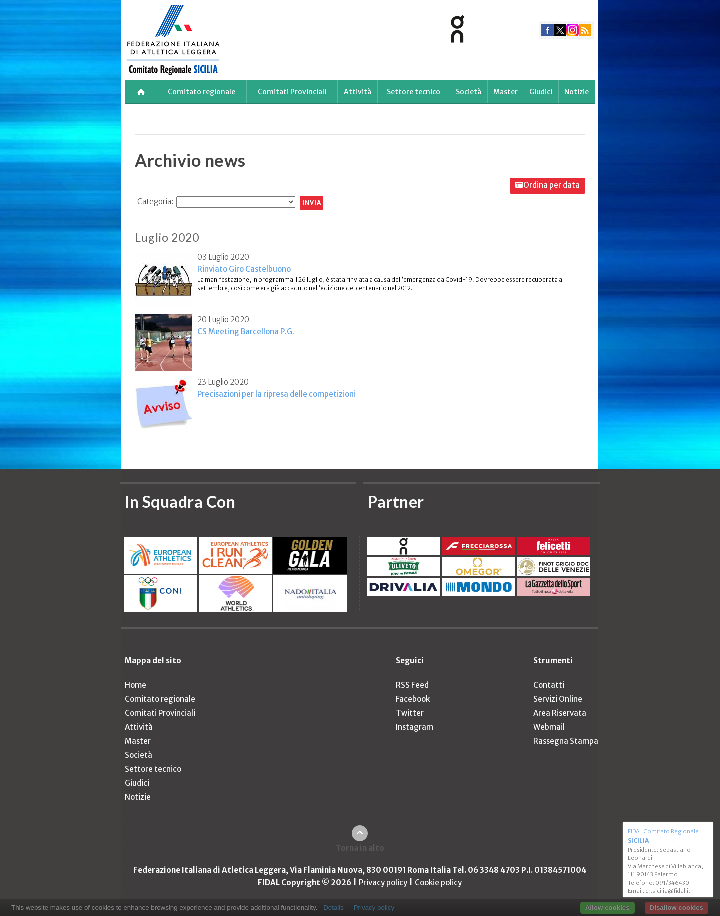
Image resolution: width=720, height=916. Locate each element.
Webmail (549, 727)
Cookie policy (438, 882)
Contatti (549, 685)
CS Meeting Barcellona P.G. (246, 331)
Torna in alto (360, 848)
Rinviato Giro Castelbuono (244, 269)
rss (585, 30)
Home (135, 685)
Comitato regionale (202, 91)
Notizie (576, 91)
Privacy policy (383, 882)
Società (469, 91)
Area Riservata (560, 713)
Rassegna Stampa (566, 741)
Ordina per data (552, 185)
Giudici (541, 91)
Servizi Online (558, 699)
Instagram (415, 727)
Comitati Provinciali (292, 91)
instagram (572, 30)
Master (506, 91)
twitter (560, 30)
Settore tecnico (413, 91)
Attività (358, 91)
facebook (548, 30)
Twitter (410, 713)
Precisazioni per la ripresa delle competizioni (277, 394)
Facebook (413, 699)
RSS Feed (412, 685)
